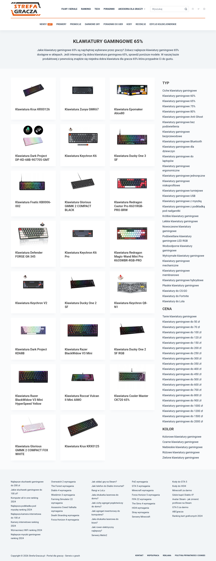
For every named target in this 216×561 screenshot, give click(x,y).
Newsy (46, 24)
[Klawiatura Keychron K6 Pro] (82, 233)
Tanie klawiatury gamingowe (179, 316)
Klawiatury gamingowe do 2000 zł (182, 421)
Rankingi (86, 9)
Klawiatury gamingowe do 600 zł (181, 384)
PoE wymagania (140, 481)
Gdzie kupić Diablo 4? (183, 495)
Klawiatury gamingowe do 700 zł (181, 389)
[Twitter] (199, 9)
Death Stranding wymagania (65, 515)
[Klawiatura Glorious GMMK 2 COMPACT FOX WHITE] (33, 427)
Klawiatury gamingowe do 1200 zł (182, 410)
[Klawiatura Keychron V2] (33, 284)
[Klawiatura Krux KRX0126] (33, 90)
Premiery (61, 24)
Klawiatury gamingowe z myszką (182, 201)
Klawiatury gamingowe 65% (178, 101)
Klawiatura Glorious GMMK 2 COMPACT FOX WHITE (31, 450)
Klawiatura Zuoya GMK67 (82, 109)
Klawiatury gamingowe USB (178, 195)
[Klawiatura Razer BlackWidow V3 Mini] (82, 330)
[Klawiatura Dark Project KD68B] (33, 330)
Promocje (75, 24)
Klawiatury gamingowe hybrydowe (182, 280)
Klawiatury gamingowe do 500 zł (181, 379)
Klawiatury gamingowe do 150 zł (181, 342)
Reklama (167, 555)
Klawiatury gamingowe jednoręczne (183, 175)
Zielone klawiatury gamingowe (180, 457)
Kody (129, 24)
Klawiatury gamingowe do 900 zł (181, 400)
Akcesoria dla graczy (132, 9)
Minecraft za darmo (182, 490)
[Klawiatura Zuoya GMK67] (82, 90)
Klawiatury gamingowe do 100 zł (181, 332)
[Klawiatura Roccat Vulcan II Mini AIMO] (82, 376)
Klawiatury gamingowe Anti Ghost (182, 116)
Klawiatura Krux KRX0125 (82, 446)
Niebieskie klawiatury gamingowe (182, 447)
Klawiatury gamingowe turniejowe (182, 190)
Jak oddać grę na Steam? (104, 481)
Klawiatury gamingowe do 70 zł (181, 327)
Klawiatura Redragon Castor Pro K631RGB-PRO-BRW (128, 206)
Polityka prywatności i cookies (190, 555)
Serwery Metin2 (99, 535)
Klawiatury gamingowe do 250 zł (181, 353)
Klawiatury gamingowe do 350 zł (181, 363)
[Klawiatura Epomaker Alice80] (132, 90)
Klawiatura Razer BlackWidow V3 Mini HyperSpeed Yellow (29, 399)
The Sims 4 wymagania (143, 503)
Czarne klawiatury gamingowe (180, 441)
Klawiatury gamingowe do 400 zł (181, 368)
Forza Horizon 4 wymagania (65, 519)
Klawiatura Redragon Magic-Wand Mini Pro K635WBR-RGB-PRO (128, 256)
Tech (97, 9)
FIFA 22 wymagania (142, 499)
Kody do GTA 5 (179, 481)
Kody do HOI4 (179, 486)
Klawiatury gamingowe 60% (178, 95)
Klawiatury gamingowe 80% (178, 111)
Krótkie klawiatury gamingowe (180, 216)
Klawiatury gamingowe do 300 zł (181, 358)
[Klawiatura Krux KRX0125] (82, 427)
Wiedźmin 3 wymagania (63, 495)
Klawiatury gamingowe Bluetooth (182, 141)
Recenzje (141, 24)
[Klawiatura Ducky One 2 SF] (82, 284)
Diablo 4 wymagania (61, 490)
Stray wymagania (140, 512)
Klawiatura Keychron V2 (31, 303)
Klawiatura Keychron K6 (81, 156)
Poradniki (109, 9)
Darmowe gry (92, 24)
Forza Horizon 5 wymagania (146, 495)
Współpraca (153, 555)
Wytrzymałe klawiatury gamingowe (183, 255)
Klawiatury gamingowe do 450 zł (181, 374)
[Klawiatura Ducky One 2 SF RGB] (132, 330)
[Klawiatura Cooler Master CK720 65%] (132, 376)
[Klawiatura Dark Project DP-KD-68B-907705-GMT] (33, 136)
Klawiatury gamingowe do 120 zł (181, 337)
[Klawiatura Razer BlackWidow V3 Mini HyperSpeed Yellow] (33, 376)
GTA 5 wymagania (141, 486)
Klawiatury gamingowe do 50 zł (181, 321)
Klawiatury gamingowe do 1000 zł (182, 405)
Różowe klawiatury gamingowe (181, 452)
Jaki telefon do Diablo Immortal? (108, 486)
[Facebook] (193, 9)
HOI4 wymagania (140, 508)
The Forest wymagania (62, 486)
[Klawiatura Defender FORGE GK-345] (33, 233)
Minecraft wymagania (143, 490)
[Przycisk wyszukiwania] (186, 9)
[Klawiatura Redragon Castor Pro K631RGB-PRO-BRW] (132, 183)
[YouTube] (204, 9)
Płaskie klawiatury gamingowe (180, 285)
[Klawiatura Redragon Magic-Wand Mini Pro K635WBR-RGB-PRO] (132, 233)
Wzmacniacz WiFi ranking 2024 (26, 530)
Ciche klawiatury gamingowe (179, 90)
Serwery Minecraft (141, 516)
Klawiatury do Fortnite (175, 296)
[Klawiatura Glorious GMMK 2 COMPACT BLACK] (82, 183)
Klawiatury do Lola (173, 301)
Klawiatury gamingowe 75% (178, 106)
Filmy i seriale (69, 9)
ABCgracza (177, 511)
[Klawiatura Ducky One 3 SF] (132, 136)
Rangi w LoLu (98, 490)
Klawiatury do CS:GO (174, 290)
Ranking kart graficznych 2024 (187, 516)
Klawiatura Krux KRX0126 (32, 109)
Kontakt (139, 555)
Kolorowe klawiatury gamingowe (181, 436)
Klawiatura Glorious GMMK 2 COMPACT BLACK (78, 206)
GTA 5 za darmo (180, 507)
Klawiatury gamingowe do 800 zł (181, 395)
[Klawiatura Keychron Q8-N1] (132, 284)
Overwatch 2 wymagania (63, 481)
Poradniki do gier (113, 24)
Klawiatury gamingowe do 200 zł (181, 348)
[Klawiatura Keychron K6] (82, 136)
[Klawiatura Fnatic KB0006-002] (33, 183)
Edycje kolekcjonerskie (163, 24)
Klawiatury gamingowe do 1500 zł (182, 416)
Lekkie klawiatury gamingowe (180, 221)
